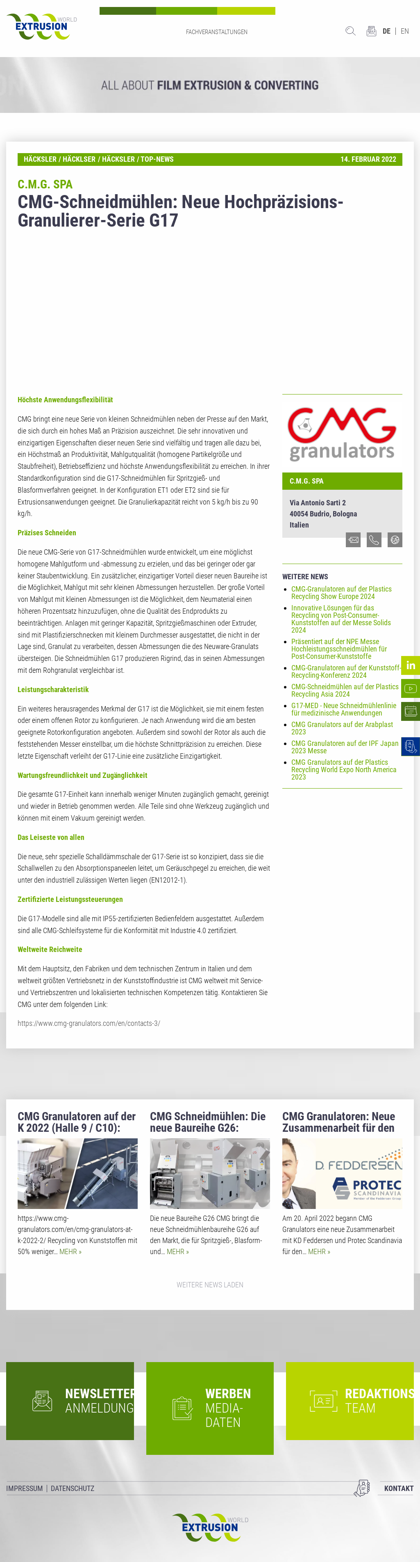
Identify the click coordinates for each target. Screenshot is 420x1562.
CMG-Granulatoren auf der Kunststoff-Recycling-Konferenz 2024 (346, 671)
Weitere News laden (210, 1284)
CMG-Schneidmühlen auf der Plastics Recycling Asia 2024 (345, 690)
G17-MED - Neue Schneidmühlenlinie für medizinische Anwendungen (343, 709)
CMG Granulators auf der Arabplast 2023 (342, 728)
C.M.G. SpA (307, 481)
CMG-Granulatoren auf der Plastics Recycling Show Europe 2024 (341, 593)
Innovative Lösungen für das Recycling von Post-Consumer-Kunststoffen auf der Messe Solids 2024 (341, 618)
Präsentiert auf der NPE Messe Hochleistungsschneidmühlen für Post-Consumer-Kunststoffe (339, 649)
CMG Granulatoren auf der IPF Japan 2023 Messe (345, 747)
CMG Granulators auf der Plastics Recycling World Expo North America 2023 (344, 769)
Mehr (69, 1251)
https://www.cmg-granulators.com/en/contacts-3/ (89, 1023)
